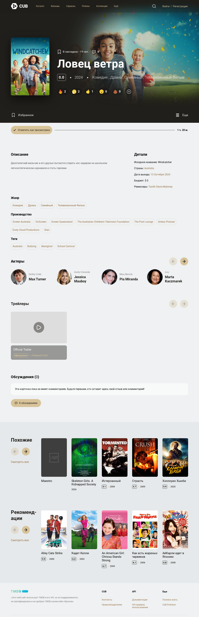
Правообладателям (112, 604)
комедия (100, 77)
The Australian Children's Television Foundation (103, 221)
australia (17, 246)
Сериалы (70, 6)
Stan (46, 229)
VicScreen (40, 221)
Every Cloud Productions (26, 229)
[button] (184, 261)
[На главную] (19, 6)
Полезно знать (170, 599)
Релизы (86, 6)
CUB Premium (169, 604)
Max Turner (37, 279)
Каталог (40, 6)
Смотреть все (20, 461)
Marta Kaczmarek (173, 279)
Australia (149, 168)
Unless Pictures (166, 221)
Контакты (107, 599)
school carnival (66, 246)
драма (116, 77)
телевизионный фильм (164, 77)
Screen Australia (21, 221)
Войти (165, 6)
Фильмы (55, 6)
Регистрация (180, 6)
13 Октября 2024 (160, 174)
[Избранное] (22, 115)
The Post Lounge (143, 221)
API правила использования (140, 606)
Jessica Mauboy (80, 279)
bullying (31, 246)
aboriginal (46, 246)
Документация (139, 599)
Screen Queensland (61, 221)
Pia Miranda (129, 279)
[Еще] (181, 115)
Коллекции (101, 6)
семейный (133, 77)
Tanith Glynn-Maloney (160, 186)
